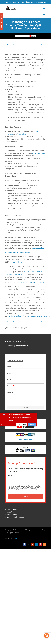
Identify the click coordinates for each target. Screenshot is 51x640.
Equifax (36, 131)
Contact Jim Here (15, 262)
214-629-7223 (19, 2)
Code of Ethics (12, 509)
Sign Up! (25, 496)
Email (10, 475)
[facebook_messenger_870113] (46, 635)
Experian (10, 134)
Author (41, 286)
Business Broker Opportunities (18, 517)
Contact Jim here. (38, 248)
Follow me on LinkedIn (36, 282)
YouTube (23, 282)
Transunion (21, 134)
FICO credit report (39, 153)
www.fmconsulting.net (15, 316)
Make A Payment (13, 512)
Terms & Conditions (14, 515)
